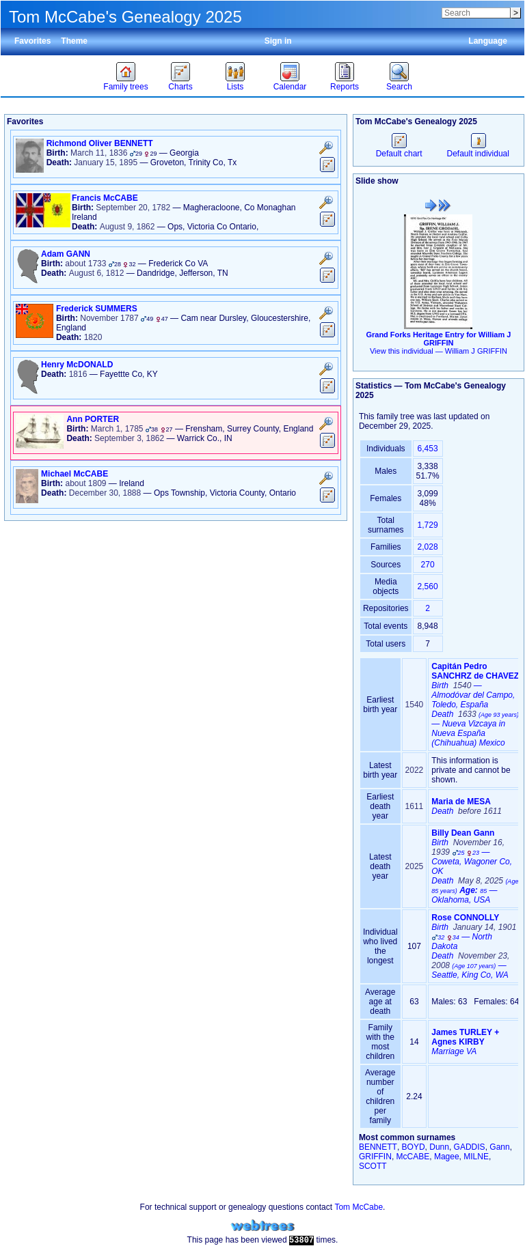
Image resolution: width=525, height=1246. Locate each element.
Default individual (478, 148)
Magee (446, 1156)
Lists (235, 86)
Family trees (125, 86)
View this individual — (438, 351)
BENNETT (378, 1147)
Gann (499, 1147)
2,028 (428, 547)
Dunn (439, 1147)
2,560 (428, 586)
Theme (74, 41)
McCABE (413, 1156)
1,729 (428, 525)
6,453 (428, 448)
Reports (344, 86)
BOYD (413, 1147)
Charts (180, 86)
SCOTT (373, 1166)
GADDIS (469, 1147)
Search (399, 86)
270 (428, 564)
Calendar (290, 86)
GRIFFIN (375, 1156)
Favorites (32, 41)
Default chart (399, 148)
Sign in (278, 41)
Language (487, 41)
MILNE (476, 1156)
